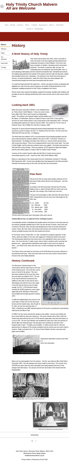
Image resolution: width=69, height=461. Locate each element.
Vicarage (3, 67)
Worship (12, 25)
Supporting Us (43, 25)
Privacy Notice (26, 459)
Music (27, 25)
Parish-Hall (4, 63)
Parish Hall (59, 25)
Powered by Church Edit (40, 459)
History (51, 25)
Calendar (34, 25)
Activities (20, 25)
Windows (3, 49)
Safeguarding (39, 29)
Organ (3, 53)
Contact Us (29, 29)
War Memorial (4, 58)
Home (7, 25)
